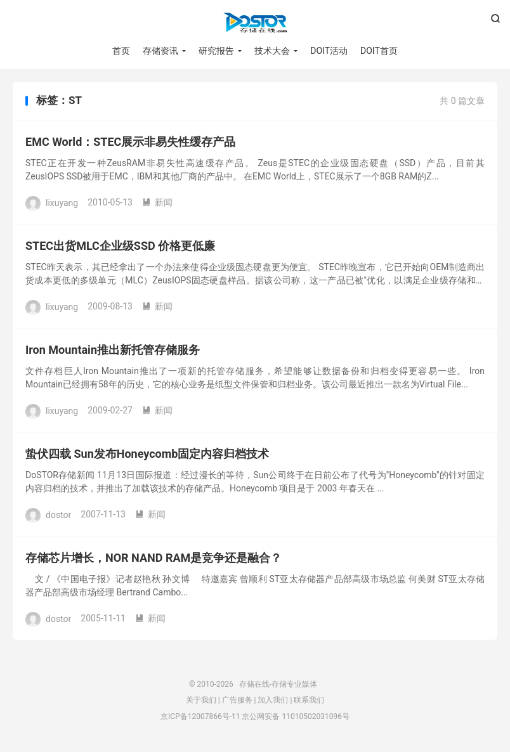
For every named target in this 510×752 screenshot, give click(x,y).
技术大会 (272, 51)
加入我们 (273, 700)
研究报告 (216, 51)
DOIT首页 (379, 51)
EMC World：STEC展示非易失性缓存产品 (130, 141)
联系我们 (309, 700)
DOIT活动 (329, 51)
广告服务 (237, 700)
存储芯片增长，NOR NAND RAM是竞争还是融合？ (153, 557)
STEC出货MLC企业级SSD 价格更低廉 (120, 245)
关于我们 (201, 700)
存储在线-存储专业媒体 (254, 23)
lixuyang (62, 202)
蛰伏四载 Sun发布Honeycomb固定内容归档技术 (147, 453)
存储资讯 (160, 51)
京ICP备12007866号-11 (200, 716)
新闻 (157, 202)
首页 (121, 51)
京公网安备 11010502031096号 (295, 716)
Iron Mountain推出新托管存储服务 (112, 349)
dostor (58, 514)
